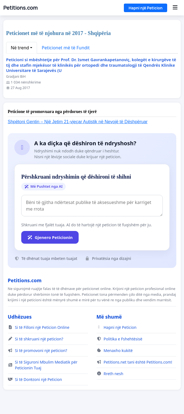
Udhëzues (20, 316)
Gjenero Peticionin (50, 237)
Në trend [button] (20, 48)
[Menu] (175, 7)
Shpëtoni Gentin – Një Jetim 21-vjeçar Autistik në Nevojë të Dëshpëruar (78, 121)
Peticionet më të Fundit (66, 48)
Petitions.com (20, 7)
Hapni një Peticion (145, 7)
